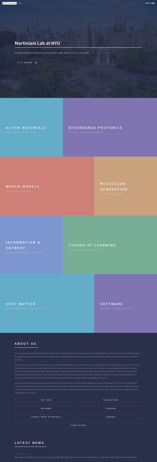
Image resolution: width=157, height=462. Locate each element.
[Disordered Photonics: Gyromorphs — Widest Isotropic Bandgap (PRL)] (110, 127)
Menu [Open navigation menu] (149, 3)
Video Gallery (78, 425)
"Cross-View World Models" (57, 457)
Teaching (111, 408)
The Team (46, 400)
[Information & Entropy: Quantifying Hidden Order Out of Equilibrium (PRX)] (31, 244)
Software (46, 408)
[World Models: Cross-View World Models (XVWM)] (47, 186)
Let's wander (24, 63)
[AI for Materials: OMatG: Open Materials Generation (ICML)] (31, 127)
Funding (111, 417)
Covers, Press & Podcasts (46, 417)
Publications (110, 400)
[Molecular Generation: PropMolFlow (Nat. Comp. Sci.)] (125, 186)
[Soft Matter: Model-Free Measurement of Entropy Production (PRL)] (47, 303)
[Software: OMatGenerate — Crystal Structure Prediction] (125, 303)
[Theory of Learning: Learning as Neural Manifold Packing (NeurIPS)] (110, 244)
